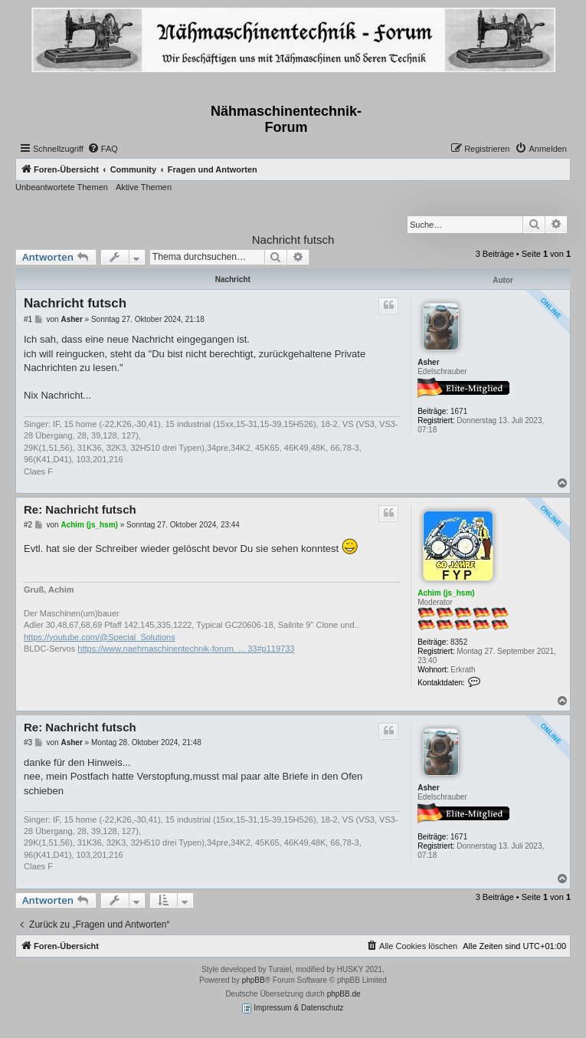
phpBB (253, 980)
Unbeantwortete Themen (61, 187)
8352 (458, 642)
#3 (28, 742)
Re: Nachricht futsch (80, 509)
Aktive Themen (144, 187)
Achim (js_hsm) (445, 593)
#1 (28, 319)
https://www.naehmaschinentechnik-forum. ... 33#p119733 (185, 648)
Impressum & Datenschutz (292, 1008)
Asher (428, 362)
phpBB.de (344, 994)
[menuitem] (102, 149)
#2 (28, 525)
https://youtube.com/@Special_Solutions (99, 637)
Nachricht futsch (293, 239)
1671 (458, 411)
